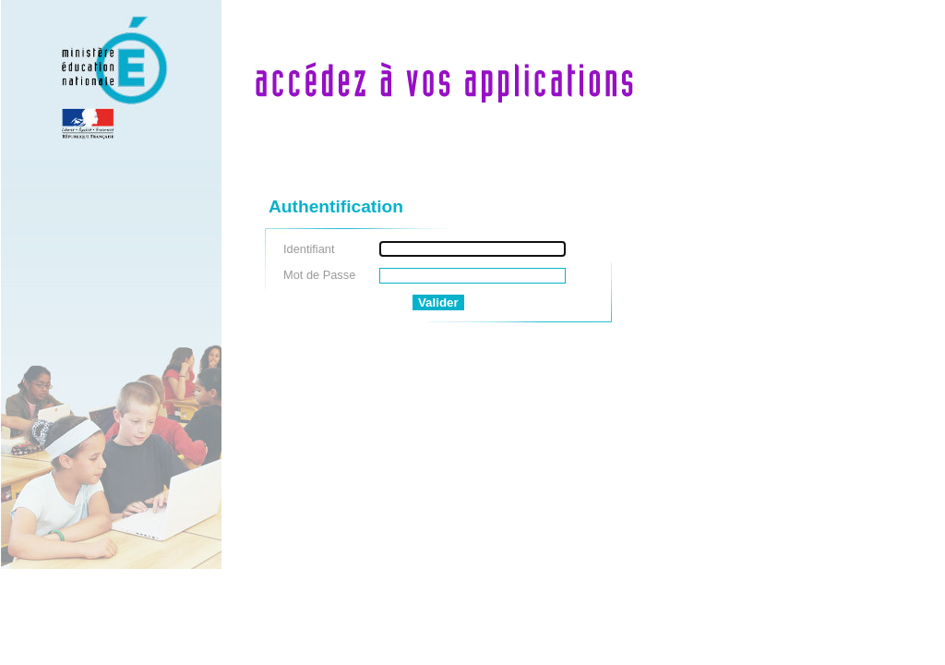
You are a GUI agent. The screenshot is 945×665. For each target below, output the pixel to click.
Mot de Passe (319, 275)
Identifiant (309, 249)
